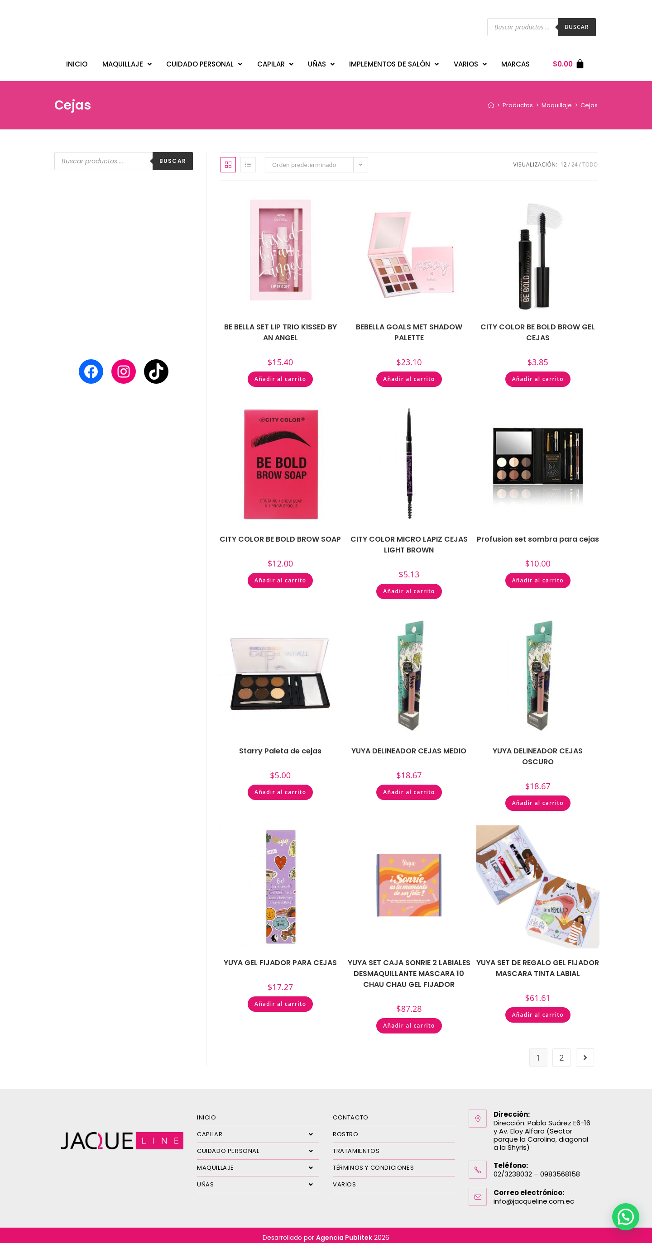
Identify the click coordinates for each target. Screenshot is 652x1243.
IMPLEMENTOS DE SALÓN (394, 62)
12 (564, 160)
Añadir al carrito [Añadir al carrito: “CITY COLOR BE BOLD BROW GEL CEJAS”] (538, 374)
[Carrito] (569, 61)
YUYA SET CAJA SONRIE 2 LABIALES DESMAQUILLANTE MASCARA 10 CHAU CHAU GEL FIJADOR (409, 969)
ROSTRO (346, 1129)
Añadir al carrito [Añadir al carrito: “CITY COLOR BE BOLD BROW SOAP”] (280, 576)
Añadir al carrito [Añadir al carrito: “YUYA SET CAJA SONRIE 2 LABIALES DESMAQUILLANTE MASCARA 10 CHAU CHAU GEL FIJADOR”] (409, 1021)
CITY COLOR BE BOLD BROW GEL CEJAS (537, 327)
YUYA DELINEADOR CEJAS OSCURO (538, 751)
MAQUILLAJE (127, 62)
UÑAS (321, 62)
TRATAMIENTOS (356, 1146)
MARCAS (515, 62)
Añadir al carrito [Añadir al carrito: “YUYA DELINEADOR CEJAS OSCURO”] (538, 798)
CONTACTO (351, 1113)
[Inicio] (491, 100)
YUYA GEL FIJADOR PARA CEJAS (280, 958)
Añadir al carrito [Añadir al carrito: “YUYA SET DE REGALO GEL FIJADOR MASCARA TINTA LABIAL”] (538, 1010)
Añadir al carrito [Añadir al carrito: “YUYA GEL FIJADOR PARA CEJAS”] (280, 999)
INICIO (76, 62)
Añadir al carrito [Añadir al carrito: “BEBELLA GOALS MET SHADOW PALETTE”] (409, 374)
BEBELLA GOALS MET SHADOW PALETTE (409, 327)
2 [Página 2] (561, 1053)
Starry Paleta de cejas (280, 746)
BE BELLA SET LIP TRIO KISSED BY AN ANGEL (280, 327)
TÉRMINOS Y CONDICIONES (373, 1163)
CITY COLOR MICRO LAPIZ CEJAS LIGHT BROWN (409, 540)
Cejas (589, 100)
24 (574, 160)
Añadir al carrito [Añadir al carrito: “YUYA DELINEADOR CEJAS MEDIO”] (409, 787)
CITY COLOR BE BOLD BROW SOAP (280, 534)
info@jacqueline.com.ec (534, 1196)
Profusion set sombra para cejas (538, 534)
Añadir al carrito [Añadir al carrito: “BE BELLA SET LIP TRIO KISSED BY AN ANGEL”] (280, 374)
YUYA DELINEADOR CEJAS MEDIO (408, 746)
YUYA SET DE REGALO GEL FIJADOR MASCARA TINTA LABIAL (537, 963)
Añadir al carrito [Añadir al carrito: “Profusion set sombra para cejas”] (538, 576)
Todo (590, 160)
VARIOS (470, 62)
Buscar (577, 27)
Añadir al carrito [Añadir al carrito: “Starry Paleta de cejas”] (280, 787)
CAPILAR (275, 62)
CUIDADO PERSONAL (204, 62)
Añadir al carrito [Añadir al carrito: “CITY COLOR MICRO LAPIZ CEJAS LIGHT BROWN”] (409, 587)
